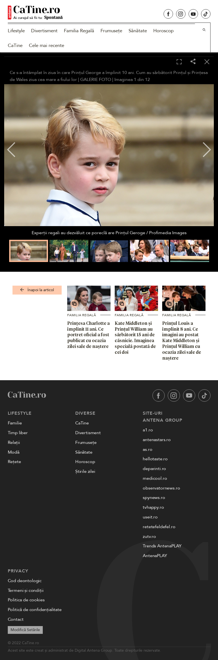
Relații (14, 442)
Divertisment (44, 31)
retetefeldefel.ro (159, 527)
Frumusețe (111, 31)
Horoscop (163, 31)
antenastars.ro (157, 440)
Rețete (14, 462)
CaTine (15, 45)
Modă (13, 452)
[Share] (193, 62)
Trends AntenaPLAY (162, 546)
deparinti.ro (154, 469)
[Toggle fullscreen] (179, 62)
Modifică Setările (25, 629)
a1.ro (148, 430)
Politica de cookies (26, 600)
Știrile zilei (85, 471)
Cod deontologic (25, 581)
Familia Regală (79, 31)
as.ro (147, 449)
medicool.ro (155, 478)
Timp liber (18, 433)
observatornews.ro (161, 488)
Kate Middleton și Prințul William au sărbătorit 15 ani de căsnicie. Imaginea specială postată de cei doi (135, 337)
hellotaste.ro (155, 459)
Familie (15, 423)
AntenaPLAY (155, 556)
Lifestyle (16, 31)
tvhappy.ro (153, 507)
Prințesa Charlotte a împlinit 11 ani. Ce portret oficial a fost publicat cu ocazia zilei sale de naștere (88, 334)
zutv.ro (149, 536)
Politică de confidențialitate (35, 610)
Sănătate (138, 31)
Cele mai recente (46, 45)
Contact (16, 619)
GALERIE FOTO (95, 79)
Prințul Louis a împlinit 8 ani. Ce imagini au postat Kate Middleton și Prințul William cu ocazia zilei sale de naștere (181, 340)
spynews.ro (154, 498)
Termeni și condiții (26, 590)
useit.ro (150, 517)
